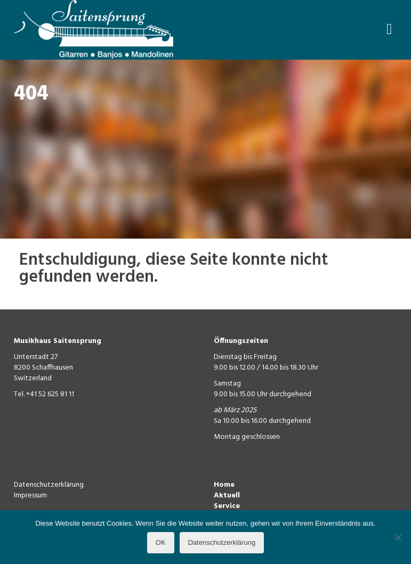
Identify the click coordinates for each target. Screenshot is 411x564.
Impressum (30, 495)
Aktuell (227, 495)
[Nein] (397, 537)
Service (227, 506)
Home (224, 485)
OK (161, 542)
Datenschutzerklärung (49, 485)
